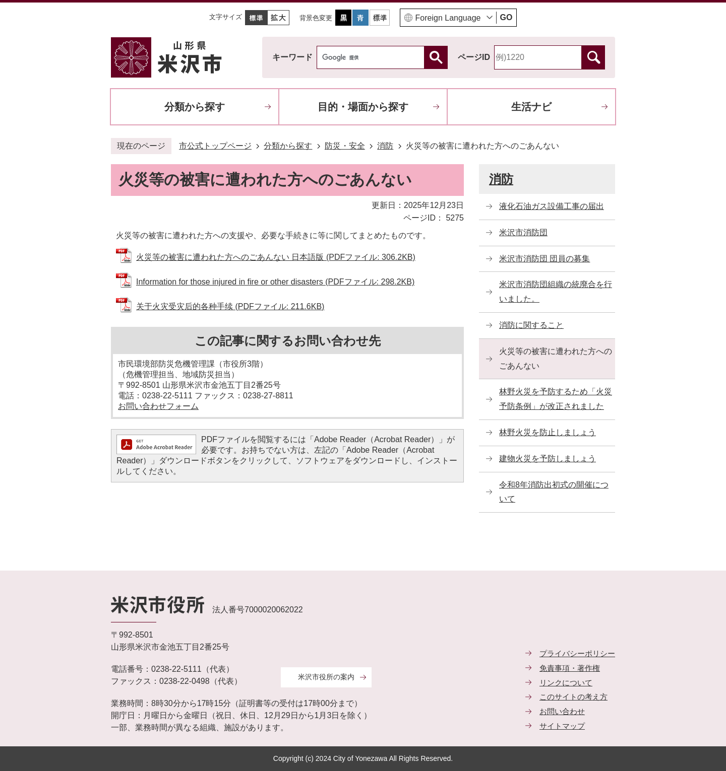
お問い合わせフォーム (158, 406)
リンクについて (565, 682)
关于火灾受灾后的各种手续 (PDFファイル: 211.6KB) (230, 306)
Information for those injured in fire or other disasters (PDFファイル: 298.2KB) (275, 281)
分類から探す (194, 106)
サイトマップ (562, 726)
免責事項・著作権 (569, 668)
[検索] (373, 57)
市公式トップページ (215, 146)
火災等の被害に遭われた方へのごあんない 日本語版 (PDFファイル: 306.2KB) (275, 257)
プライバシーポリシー (577, 653)
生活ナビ (531, 106)
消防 (385, 146)
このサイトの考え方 (573, 696)
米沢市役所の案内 (326, 677)
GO (506, 17)
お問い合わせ (562, 711)
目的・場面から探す (363, 106)
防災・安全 (345, 146)
